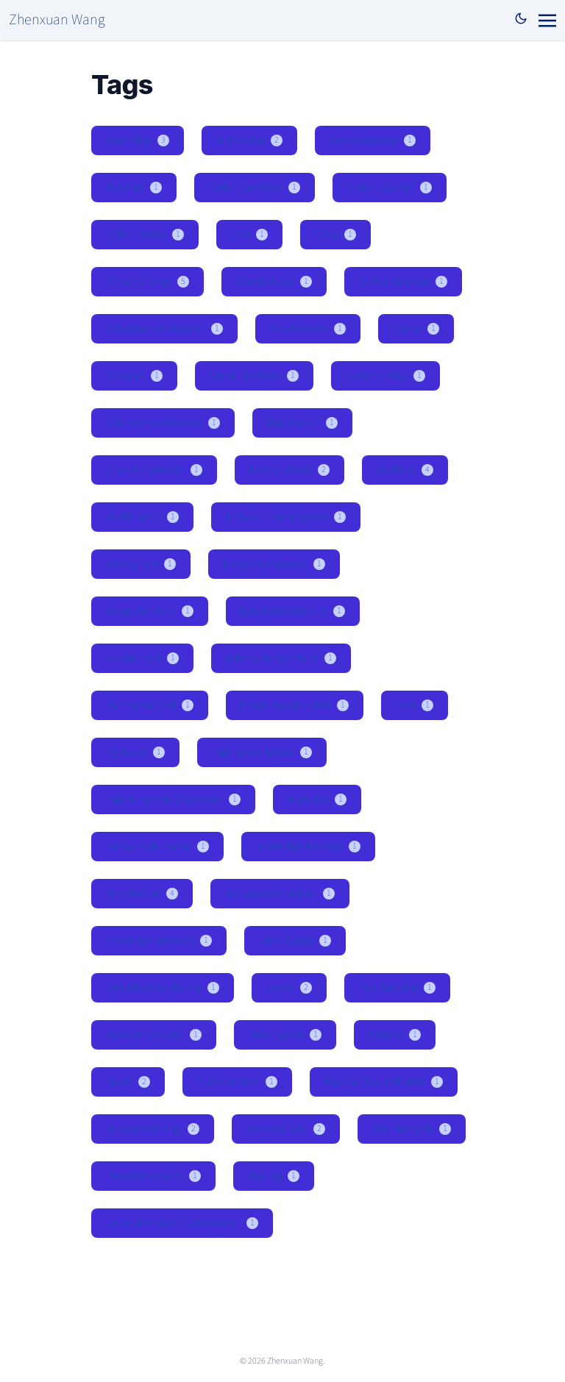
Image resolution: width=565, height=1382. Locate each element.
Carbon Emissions (254, 187)
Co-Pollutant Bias (403, 281)
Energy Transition (149, 611)
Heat (414, 705)
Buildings (134, 187)
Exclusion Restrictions (293, 611)
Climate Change (147, 281)
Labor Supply (295, 940)
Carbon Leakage (389, 187)
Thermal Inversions (153, 1176)
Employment (141, 564)
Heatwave (135, 752)
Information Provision (308, 846)
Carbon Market (145, 234)
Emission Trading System (286, 517)
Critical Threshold (254, 375)
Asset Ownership (373, 140)
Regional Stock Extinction (383, 1082)
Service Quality (285, 1129)
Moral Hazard (285, 1034)
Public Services (237, 1082)
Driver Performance (154, 470)
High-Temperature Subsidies (173, 799)
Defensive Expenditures (163, 423)
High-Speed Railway (262, 752)
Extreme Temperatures (281, 658)
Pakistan (395, 1034)
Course (416, 328)
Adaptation (137, 140)
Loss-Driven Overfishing (162, 987)
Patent (128, 1082)
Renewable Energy (152, 1129)
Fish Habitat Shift (149, 705)
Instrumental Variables (280, 893)
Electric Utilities (289, 470)
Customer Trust (385, 375)
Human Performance (157, 846)
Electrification (142, 517)
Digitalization (302, 423)
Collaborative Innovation (164, 328)
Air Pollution (249, 140)
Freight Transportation (295, 705)
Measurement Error (154, 1034)
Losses (289, 987)
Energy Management (274, 564)
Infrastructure (142, 893)
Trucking (273, 1176)
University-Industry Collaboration (182, 1223)
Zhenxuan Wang (57, 20)
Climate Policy (274, 281)
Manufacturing (397, 987)
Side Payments (411, 1129)
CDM (249, 234)
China (335, 234)
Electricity (405, 470)
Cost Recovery (308, 328)
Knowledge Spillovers (159, 940)
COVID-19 (134, 375)
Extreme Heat (142, 658)
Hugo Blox (317, 799)
